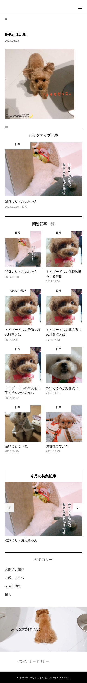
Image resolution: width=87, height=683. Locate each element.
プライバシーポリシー (32, 661)
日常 (8, 594)
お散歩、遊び (14, 569)
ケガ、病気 (13, 586)
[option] (43, 512)
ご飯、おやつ (14, 578)
